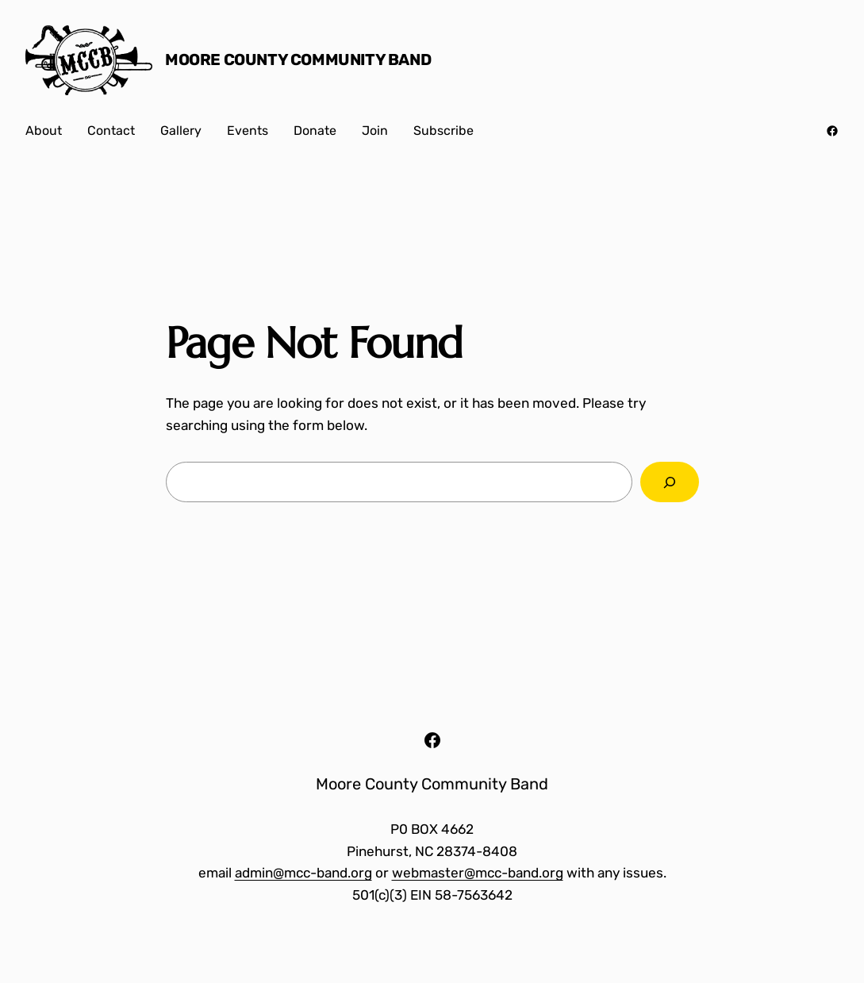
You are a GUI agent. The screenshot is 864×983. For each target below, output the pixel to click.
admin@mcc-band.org (303, 873)
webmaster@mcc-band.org (477, 873)
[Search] (669, 482)
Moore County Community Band (298, 59)
